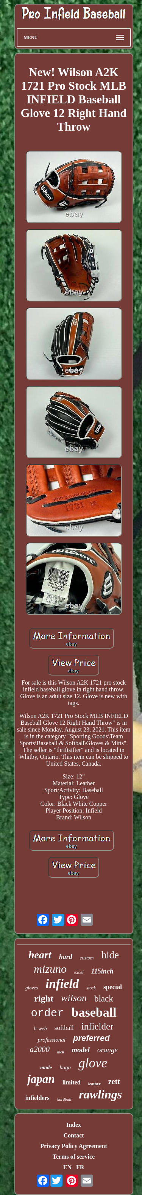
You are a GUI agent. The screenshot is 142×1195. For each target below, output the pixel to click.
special (112, 987)
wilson (74, 997)
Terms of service (74, 1156)
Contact (73, 1135)
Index (73, 1125)
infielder (97, 1026)
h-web (40, 1028)
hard (65, 957)
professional (51, 1040)
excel (79, 972)
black (103, 998)
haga (65, 1067)
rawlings (100, 1094)
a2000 (40, 1049)
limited (71, 1082)
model (81, 1050)
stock (91, 988)
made (46, 1067)
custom (87, 958)
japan (41, 1079)
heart (39, 955)
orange (107, 1050)
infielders (37, 1098)
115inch (102, 971)
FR (80, 1167)
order (47, 1013)
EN (67, 1167)
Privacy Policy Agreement (73, 1146)
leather (94, 1083)
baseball (93, 1012)
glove (92, 1063)
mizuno (50, 969)
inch (60, 1052)
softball (64, 1027)
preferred (91, 1038)
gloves (31, 988)
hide (110, 955)
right (43, 998)
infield (62, 984)
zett (114, 1081)
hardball (64, 1099)
